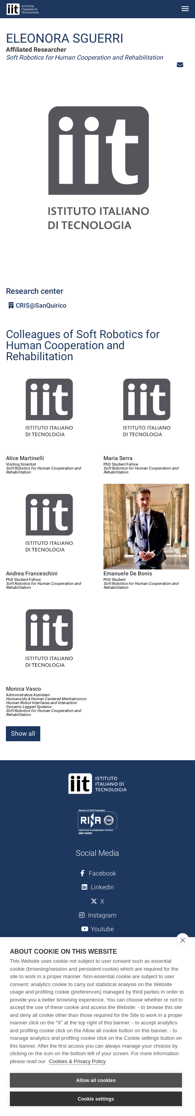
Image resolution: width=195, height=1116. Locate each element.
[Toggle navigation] (185, 9)
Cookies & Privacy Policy (77, 1061)
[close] (182, 940)
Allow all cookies (96, 1080)
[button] (180, 65)
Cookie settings (96, 1099)
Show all (23, 733)
